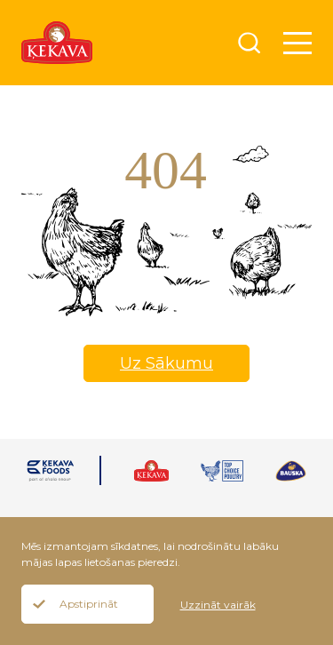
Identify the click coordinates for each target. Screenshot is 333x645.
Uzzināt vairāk (218, 604)
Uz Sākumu (166, 363)
